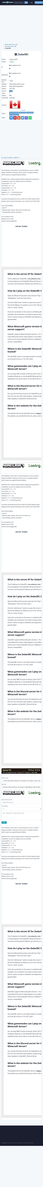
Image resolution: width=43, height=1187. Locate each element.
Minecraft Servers (10, 44)
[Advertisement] (17, 25)
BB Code (4, 804)
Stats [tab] (7, 157)
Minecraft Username (7, 819)
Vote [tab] (17, 157)
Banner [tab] (12, 157)
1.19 (11, 91)
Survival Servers (10, 46)
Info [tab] (2, 157)
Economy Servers (14, 114)
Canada (17, 110)
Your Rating (4, 826)
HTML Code (5, 798)
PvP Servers (30, 112)
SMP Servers (22, 112)
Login (31, 2)
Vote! (4, 843)
